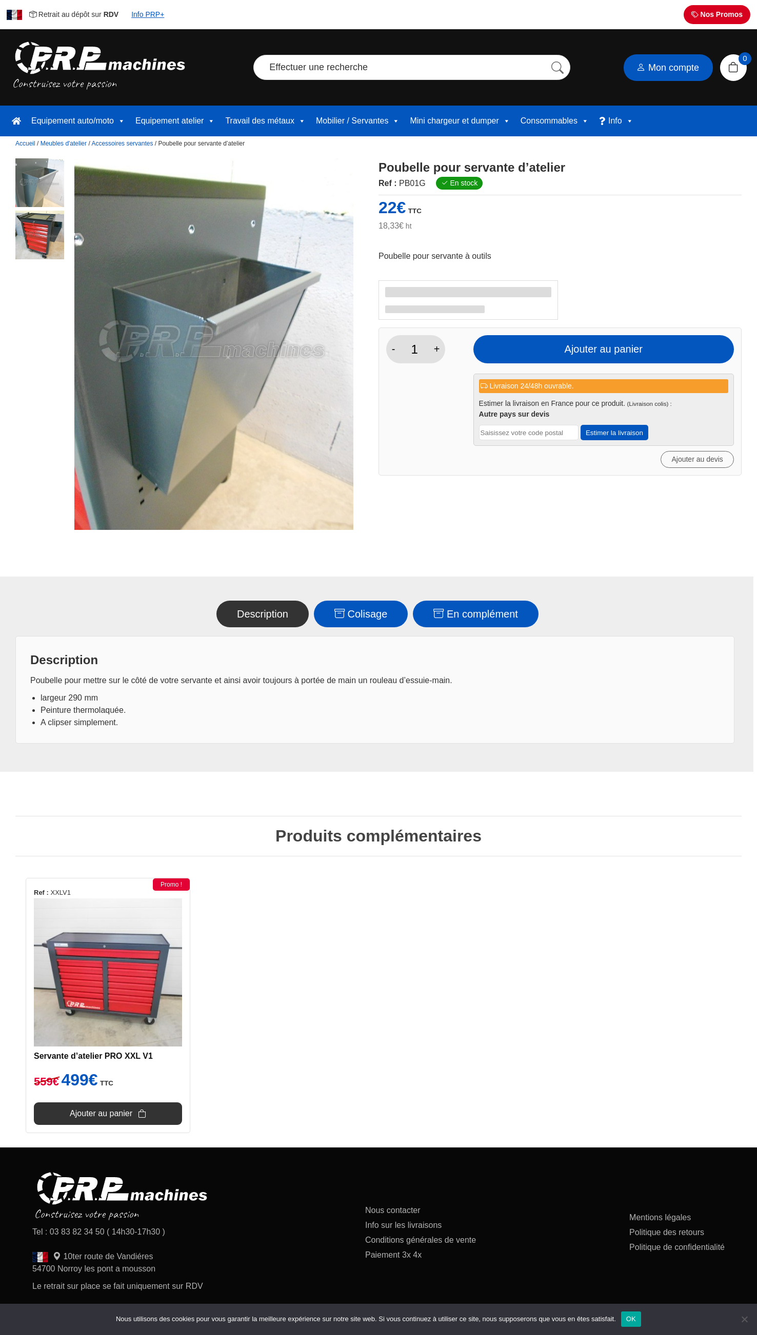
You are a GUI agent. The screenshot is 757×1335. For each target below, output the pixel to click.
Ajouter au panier (604, 349)
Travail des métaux (265, 121)
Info (620, 121)
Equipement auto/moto (78, 121)
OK (631, 1319)
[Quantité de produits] (414, 349)
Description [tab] (262, 614)
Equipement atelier (175, 121)
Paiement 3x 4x (393, 1254)
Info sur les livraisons (403, 1225)
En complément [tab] (475, 614)
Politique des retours (667, 1232)
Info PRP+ (147, 14)
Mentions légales (660, 1217)
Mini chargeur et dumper (460, 121)
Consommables (555, 121)
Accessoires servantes (122, 143)
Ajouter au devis (697, 459)
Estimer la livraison (614, 433)
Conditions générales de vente (420, 1240)
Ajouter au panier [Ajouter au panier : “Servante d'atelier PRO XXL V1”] (101, 1113)
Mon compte (667, 68)
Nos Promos (717, 14)
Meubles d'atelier (64, 143)
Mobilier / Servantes (358, 121)
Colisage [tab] (360, 614)
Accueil (25, 143)
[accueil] (16, 121)
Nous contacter (393, 1210)
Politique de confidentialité (677, 1247)
